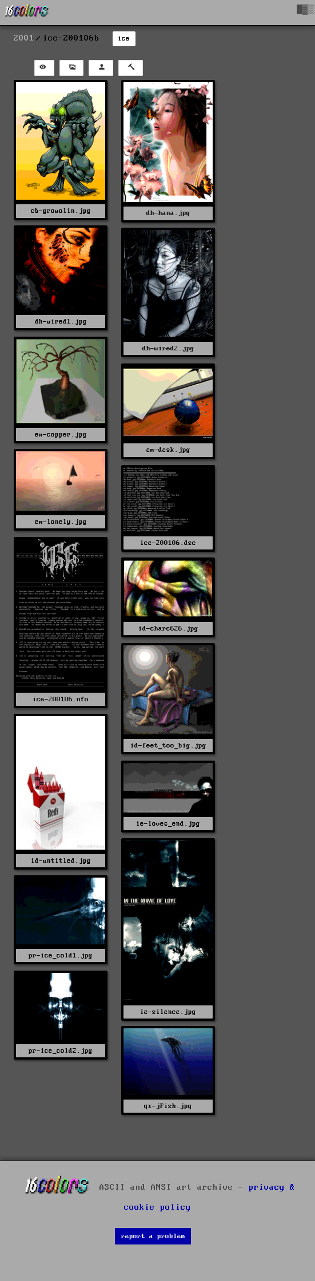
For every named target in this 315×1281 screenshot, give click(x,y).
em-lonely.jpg (61, 522)
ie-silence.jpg (168, 1012)
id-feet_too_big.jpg (168, 745)
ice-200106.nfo (61, 699)
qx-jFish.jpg (168, 1106)
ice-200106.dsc (168, 543)
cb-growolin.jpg (61, 211)
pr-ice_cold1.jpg (61, 955)
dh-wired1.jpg (61, 321)
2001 (24, 38)
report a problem (153, 1236)
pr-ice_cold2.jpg (61, 1050)
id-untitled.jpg (61, 860)
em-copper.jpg (61, 434)
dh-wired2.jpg (168, 348)
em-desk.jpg (168, 450)
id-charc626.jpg (168, 628)
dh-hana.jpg (168, 213)
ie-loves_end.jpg (168, 823)
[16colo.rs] (27, 12)
